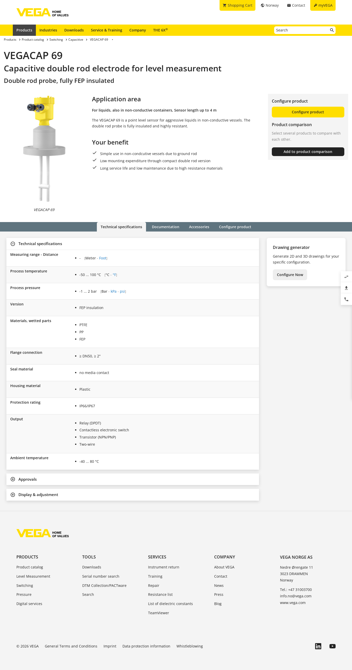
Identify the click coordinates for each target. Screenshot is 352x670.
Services (157, 557)
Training (155, 576)
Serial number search (100, 576)
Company (137, 30)
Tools (89, 557)
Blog (218, 603)
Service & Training (106, 30)
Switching (24, 585)
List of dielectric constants (170, 603)
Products (24, 30)
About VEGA (224, 567)
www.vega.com (293, 602)
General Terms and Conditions (71, 646)
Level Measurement (33, 576)
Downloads (74, 30)
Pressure (24, 594)
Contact (220, 576)
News (219, 585)
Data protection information (146, 646)
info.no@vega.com (296, 596)
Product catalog (29, 567)
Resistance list (160, 594)
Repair (153, 585)
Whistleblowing (190, 646)
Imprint (109, 646)
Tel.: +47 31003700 (296, 589)
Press (218, 594)
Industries (48, 30)
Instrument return (163, 567)
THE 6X (160, 29)
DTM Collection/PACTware (104, 585)
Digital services (29, 603)
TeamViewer (158, 612)
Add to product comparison (308, 151)
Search (88, 594)
